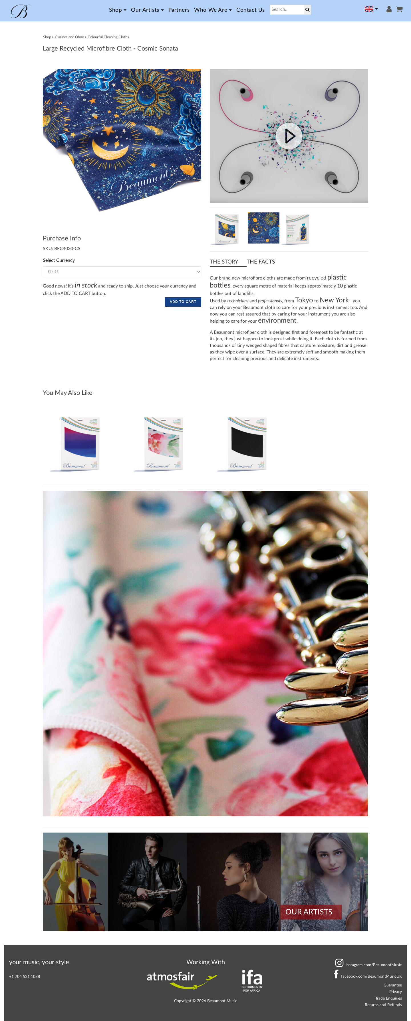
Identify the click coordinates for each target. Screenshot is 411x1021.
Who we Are (210, 10)
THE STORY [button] (224, 262)
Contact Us (250, 10)
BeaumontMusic (368, 965)
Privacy (395, 992)
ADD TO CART (183, 302)
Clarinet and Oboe (69, 37)
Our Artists (145, 10)
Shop (115, 10)
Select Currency (59, 260)
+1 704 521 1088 (24, 976)
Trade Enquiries (388, 998)
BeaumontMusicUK (367, 976)
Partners (179, 10)
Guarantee (393, 985)
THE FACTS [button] (261, 262)
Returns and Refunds (383, 1005)
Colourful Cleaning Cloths (108, 37)
